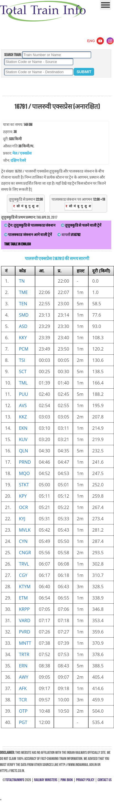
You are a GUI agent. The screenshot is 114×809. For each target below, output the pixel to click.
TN (22, 281)
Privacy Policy (85, 780)
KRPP (24, 609)
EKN (23, 428)
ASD (23, 326)
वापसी (68, 234)
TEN (23, 304)
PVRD (24, 632)
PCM (23, 349)
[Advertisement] (57, 87)
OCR (23, 507)
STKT (24, 485)
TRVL (24, 564)
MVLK (25, 530)
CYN (23, 541)
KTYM (25, 586)
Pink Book (66, 780)
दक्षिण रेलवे (18, 160)
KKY (23, 338)
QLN (23, 451)
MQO (24, 473)
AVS (23, 405)
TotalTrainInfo (14, 780)
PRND (25, 462)
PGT (23, 722)
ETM (23, 598)
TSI (22, 360)
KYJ (22, 519)
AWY (23, 677)
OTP (23, 711)
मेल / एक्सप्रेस (21, 153)
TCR (23, 700)
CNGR (25, 553)
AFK (23, 688)
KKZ (23, 417)
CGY (23, 575)
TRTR (24, 654)
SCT (23, 371)
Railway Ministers (45, 780)
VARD (24, 620)
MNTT (25, 643)
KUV (23, 439)
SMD (24, 315)
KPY (23, 496)
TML (23, 383)
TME (23, 292)
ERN (23, 666)
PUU (23, 394)
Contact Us (105, 780)
